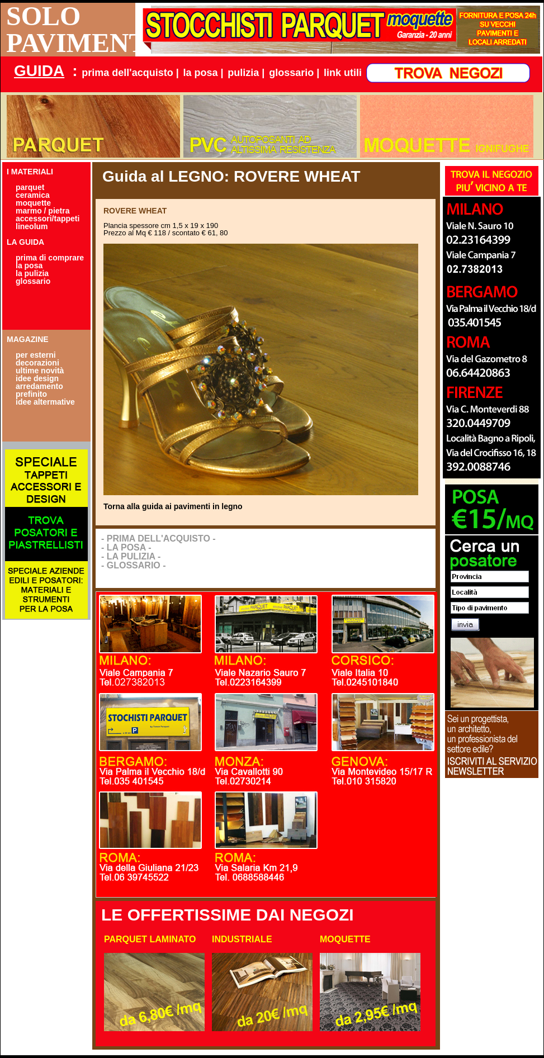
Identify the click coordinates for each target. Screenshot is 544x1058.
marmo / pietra (42, 210)
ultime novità (40, 370)
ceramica (33, 195)
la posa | (203, 72)
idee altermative (45, 401)
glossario (33, 281)
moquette (33, 202)
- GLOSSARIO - (133, 565)
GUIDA (39, 70)
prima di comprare (50, 257)
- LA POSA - (126, 547)
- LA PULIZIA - (130, 556)
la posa (29, 265)
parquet (30, 187)
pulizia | (246, 72)
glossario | (294, 72)
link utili (343, 72)
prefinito (31, 394)
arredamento (39, 386)
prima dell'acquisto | (130, 72)
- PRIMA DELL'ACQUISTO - (158, 538)
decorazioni (37, 362)
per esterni (36, 354)
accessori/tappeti (47, 218)
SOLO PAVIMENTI (70, 29)
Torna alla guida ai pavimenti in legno (173, 506)
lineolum (32, 226)
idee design (37, 378)
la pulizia (32, 273)
